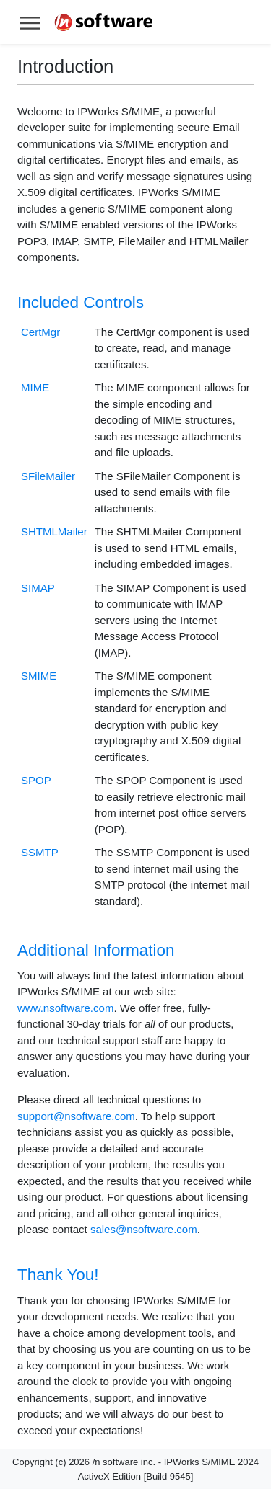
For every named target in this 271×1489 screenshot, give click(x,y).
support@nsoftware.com (76, 1116)
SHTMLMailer (54, 531)
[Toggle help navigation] (30, 22)
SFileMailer (48, 476)
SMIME (38, 676)
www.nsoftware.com (65, 1008)
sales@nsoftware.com (143, 1229)
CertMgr (40, 332)
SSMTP (40, 852)
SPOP (36, 780)
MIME (35, 387)
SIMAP (38, 588)
